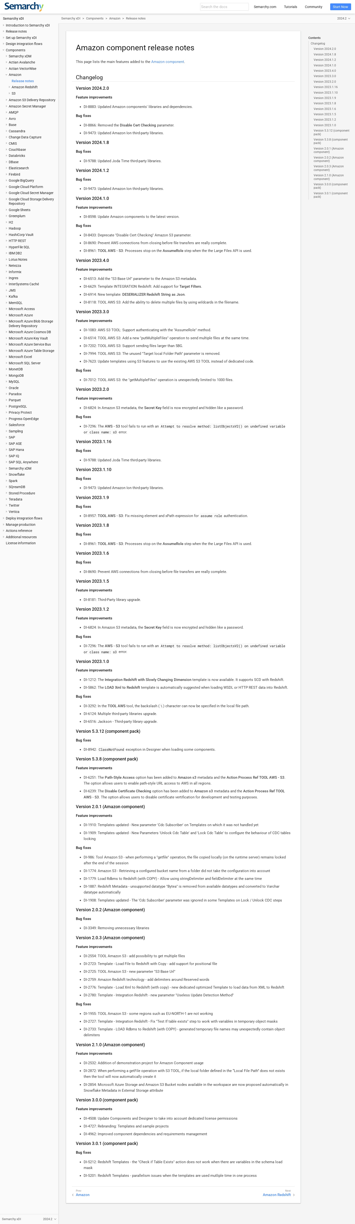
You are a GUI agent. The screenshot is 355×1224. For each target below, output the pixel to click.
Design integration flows (24, 44)
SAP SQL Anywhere (23, 462)
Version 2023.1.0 (325, 125)
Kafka (13, 296)
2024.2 (341, 18)
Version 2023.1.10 (326, 92)
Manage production (21, 525)
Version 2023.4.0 (325, 70)
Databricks (17, 156)
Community (313, 7)
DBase (13, 162)
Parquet (15, 400)
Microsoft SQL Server (25, 363)
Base (12, 125)
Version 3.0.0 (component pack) (331, 186)
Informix (15, 272)
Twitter (14, 505)
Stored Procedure (22, 493)
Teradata (15, 499)
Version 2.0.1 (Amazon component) (329, 150)
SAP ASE (15, 444)
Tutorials (290, 7)
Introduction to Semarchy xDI (28, 25)
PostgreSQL (18, 406)
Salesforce (17, 425)
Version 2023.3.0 (325, 76)
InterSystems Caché (24, 284)
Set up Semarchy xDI (21, 38)
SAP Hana (16, 450)
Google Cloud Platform (26, 187)
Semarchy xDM (20, 56)
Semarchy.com (265, 7)
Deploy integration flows (24, 518)
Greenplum (17, 216)
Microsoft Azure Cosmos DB (30, 332)
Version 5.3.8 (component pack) (331, 141)
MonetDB (16, 369)
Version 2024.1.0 (325, 65)
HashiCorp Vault (21, 235)
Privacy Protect (20, 412)
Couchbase (17, 150)
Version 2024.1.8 (325, 54)
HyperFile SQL (19, 247)
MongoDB (16, 375)
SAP (12, 437)
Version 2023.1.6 (325, 109)
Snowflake (17, 474)
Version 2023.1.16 (326, 87)
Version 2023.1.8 (325, 103)
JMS (12, 290)
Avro (12, 119)
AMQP (13, 112)
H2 (11, 222)
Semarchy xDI (13, 18)
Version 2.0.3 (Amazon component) (329, 168)
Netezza (15, 266)
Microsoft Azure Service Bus (30, 344)
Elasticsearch (19, 168)
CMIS (13, 143)
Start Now (340, 7)
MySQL (14, 382)
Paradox (15, 394)
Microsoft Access (22, 309)
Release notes (16, 31)
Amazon (15, 75)
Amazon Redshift (25, 87)
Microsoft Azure (21, 315)
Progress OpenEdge (24, 419)
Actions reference (19, 531)
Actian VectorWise (22, 69)
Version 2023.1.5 (325, 114)
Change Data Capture (25, 137)
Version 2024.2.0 (325, 49)
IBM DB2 (15, 253)
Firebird (14, 174)
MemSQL (16, 303)
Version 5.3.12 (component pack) (331, 132)
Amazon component (167, 62)
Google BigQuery (21, 180)
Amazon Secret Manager (27, 106)
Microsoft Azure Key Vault (28, 338)
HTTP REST (17, 241)
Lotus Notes (18, 259)
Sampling (16, 431)
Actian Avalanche (22, 62)
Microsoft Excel (20, 357)
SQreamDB (17, 487)
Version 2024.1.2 (325, 60)
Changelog (318, 43)
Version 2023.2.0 (325, 81)
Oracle (13, 388)
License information (21, 543)
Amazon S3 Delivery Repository (32, 100)
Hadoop (15, 228)
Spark (13, 481)
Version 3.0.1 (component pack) (331, 195)
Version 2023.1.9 (325, 98)
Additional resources (21, 537)
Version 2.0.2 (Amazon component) (329, 159)
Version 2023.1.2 (325, 119)
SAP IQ (14, 456)
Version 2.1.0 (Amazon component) (329, 177)
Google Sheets (19, 210)
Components (15, 50)
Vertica (14, 512)
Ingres (13, 278)
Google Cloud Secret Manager (31, 193)
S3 (14, 93)
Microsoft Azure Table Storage (31, 351)
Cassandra (17, 131)
